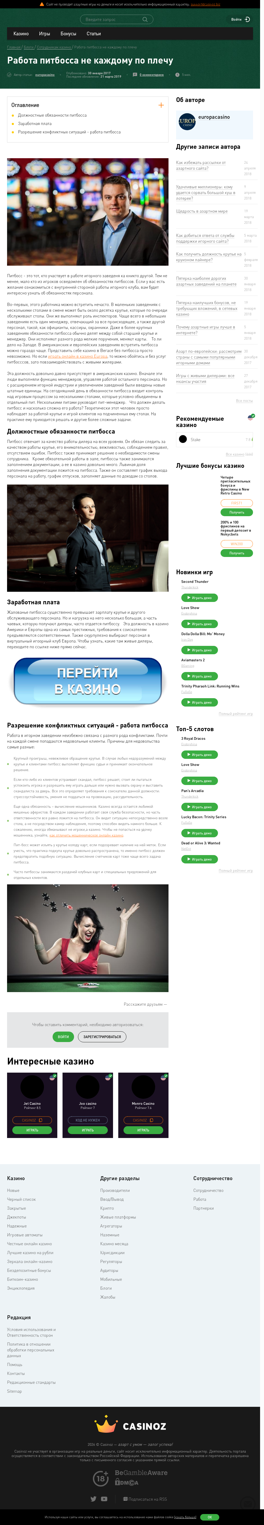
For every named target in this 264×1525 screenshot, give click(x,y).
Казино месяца (114, 1248)
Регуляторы (111, 1266)
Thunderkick (229, 592)
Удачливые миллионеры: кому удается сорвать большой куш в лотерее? (205, 197)
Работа (199, 1204)
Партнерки (203, 1212)
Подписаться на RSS (147, 1503)
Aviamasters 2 (232, 673)
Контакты (16, 1378)
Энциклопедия (21, 1292)
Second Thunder (234, 586)
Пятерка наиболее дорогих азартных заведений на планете (206, 285)
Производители (115, 1195)
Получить (236, 517)
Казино (21, 38)
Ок (210, 1517)
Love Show (229, 615)
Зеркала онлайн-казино (29, 1266)
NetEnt (225, 882)
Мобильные (111, 1284)
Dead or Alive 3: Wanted (233, 874)
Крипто (107, 1212)
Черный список (21, 1204)
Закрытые (16, 1212)
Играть (32, 1135)
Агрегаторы (111, 1230)
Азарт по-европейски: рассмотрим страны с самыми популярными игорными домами (208, 361)
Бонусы (68, 38)
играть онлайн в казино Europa (77, 360)
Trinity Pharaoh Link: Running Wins (238, 703)
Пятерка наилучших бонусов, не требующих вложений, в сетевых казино (206, 313)
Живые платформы (118, 1221)
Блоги (106, 1292)
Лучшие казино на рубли (30, 1257)
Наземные (109, 1239)
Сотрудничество (208, 1195)
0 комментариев (152, 79)
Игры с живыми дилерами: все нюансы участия (205, 383)
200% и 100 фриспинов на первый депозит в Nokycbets (236, 533)
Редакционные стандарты (31, 1387)
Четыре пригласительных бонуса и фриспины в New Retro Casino (235, 490)
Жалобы (107, 1301)
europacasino (45, 79)
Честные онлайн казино (29, 1248)
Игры (44, 38)
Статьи (94, 38)
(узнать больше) (185, 1517)
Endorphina (228, 620)
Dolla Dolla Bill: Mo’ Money (236, 645)
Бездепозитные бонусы (29, 1275)
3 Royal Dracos (233, 757)
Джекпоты (16, 1221)
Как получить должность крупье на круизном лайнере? (208, 261)
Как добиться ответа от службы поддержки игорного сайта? (205, 242)
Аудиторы (109, 1275)
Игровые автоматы (25, 1239)
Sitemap (14, 1395)
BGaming (227, 679)
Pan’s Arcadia (232, 814)
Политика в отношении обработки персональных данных (30, 1354)
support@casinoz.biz (205, 4)
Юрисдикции (112, 1257)
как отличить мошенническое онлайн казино (86, 840)
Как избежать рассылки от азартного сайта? (201, 169)
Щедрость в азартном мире (202, 215)
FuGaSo (226, 711)
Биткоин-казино (22, 1284)
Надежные (17, 1230)
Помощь (14, 1369)
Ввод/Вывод (112, 1204)
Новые (13, 1195)
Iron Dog (226, 653)
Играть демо (241, 602)
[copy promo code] (40, 1125)
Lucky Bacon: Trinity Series (237, 845)
